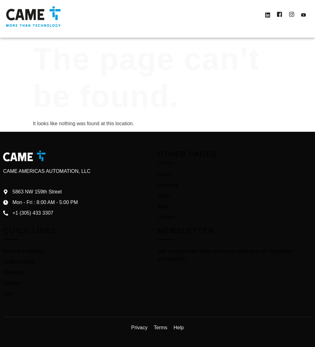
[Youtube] (303, 15)
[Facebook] (279, 15)
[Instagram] (291, 15)
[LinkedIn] (267, 15)
